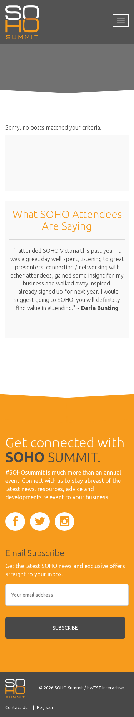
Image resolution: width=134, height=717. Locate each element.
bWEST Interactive (105, 687)
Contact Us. (16, 707)
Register (45, 707)
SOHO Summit (69, 687)
